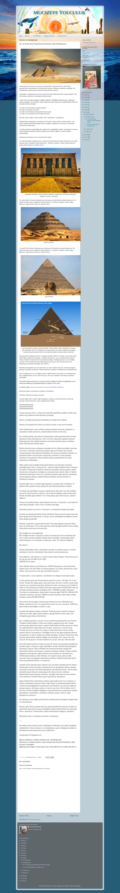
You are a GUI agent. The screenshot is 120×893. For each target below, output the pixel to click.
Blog (20, 36)
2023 (86, 102)
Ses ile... (27, 36)
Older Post (74, 816)
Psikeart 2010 (62, 36)
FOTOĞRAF (37, 36)
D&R (83, 51)
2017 (86, 137)
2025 (86, 97)
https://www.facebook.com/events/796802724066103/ (47, 387)
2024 (86, 100)
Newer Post (23, 816)
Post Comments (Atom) (33, 819)
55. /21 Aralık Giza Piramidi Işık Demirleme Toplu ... (93, 120)
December (89, 114)
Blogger (78, 886)
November (89, 117)
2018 (86, 134)
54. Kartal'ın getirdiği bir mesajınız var (92, 125)
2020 (86, 109)
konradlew (66, 886)
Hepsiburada (86, 60)
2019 (86, 112)
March (88, 131)
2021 (86, 107)
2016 (86, 139)
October (88, 129)
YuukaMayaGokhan (35, 826)
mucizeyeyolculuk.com (88, 42)
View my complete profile (35, 829)
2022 (86, 104)
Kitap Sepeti (85, 53)
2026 (86, 95)
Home (49, 816)
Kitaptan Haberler (49, 36)
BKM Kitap (85, 55)
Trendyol (84, 57)
